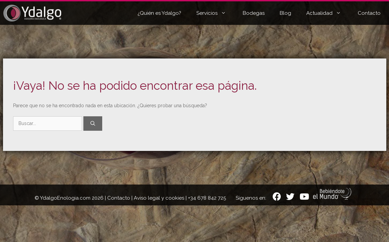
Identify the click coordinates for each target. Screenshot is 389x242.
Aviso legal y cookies (159, 198)
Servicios (216, 13)
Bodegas (254, 13)
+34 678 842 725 (207, 198)
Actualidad (328, 13)
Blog (285, 13)
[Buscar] (92, 123)
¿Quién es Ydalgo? (159, 13)
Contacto (369, 13)
